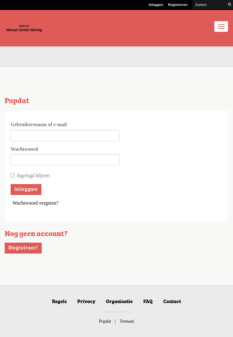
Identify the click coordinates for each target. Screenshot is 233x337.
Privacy (86, 301)
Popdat (105, 321)
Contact (172, 301)
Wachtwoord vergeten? (35, 203)
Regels (59, 301)
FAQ (148, 301)
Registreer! (23, 247)
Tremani (127, 321)
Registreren (178, 5)
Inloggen (156, 5)
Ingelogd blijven (30, 175)
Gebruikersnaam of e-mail (39, 124)
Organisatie (119, 301)
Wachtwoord (24, 149)
